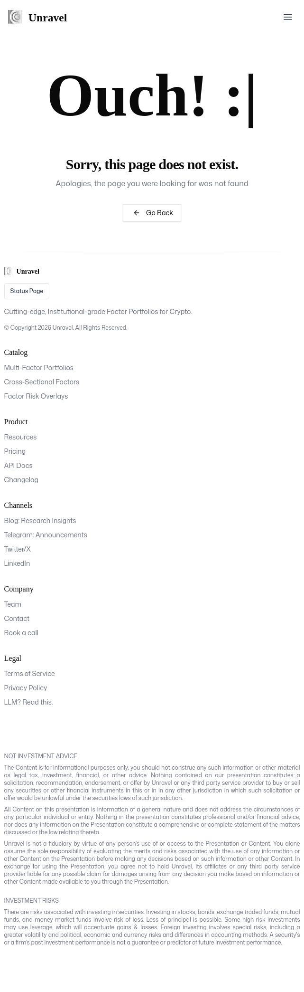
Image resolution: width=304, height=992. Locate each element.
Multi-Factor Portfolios (39, 367)
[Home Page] (42, 17)
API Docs (18, 465)
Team (13, 604)
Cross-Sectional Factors (42, 381)
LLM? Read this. (28, 701)
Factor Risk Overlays (36, 396)
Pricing (15, 451)
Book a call (21, 632)
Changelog (21, 479)
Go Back (152, 212)
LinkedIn (17, 563)
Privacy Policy (25, 687)
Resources (20, 436)
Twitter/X (17, 548)
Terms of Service (29, 673)
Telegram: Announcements (45, 534)
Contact (17, 618)
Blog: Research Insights (40, 520)
